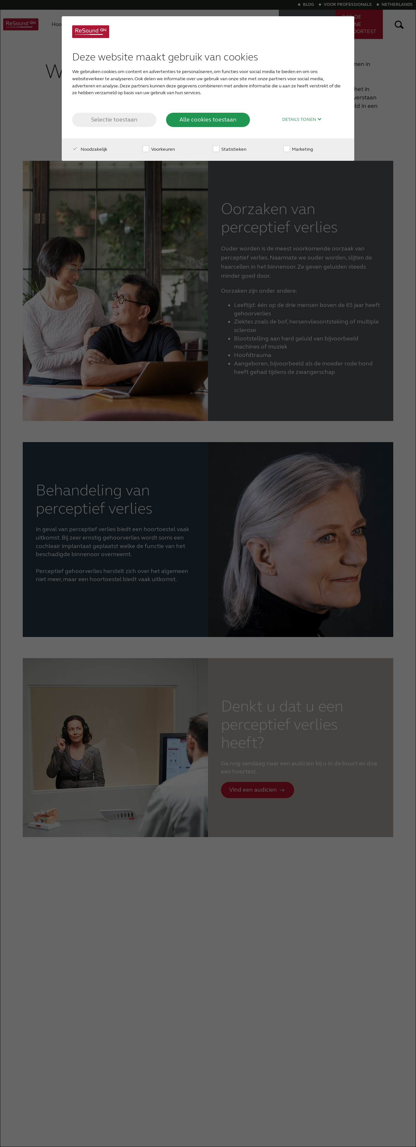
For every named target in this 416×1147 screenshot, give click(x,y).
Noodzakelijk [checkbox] (89, 149)
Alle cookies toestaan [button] (208, 119)
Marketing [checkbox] (298, 149)
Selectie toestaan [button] (114, 119)
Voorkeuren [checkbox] (159, 149)
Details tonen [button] (302, 119)
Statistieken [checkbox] (229, 149)
